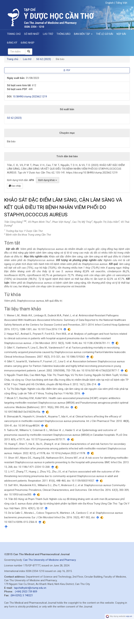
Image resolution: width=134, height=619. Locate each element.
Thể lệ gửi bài (104, 34)
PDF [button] (67, 70)
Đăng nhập (27, 42)
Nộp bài (121, 34)
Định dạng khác (47, 180)
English (110, 2)
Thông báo (63, 34)
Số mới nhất (31, 34)
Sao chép (15, 185)
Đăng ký (12, 42)
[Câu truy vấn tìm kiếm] (16, 51)
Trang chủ (14, 34)
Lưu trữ (48, 34)
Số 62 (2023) (43, 59)
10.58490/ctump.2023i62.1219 (30, 96)
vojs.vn (129, 616)
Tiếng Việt (121, 2)
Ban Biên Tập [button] (83, 34)
